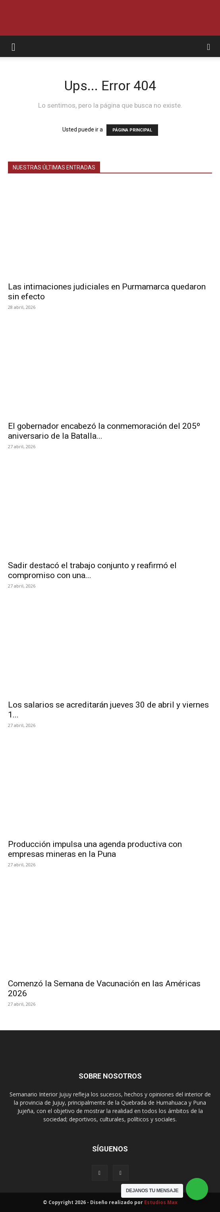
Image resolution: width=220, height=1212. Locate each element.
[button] (13, 46)
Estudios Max (161, 1202)
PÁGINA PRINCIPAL (132, 130)
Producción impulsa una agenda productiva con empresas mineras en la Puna (95, 849)
